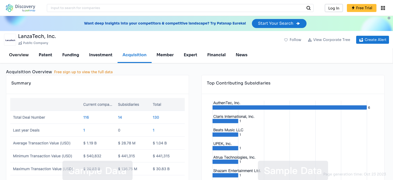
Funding (70, 55)
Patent (45, 55)
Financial (216, 55)
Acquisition (135, 55)
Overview (19, 55)
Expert (190, 55)
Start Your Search (279, 23)
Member (165, 55)
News (241, 55)
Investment (101, 55)
